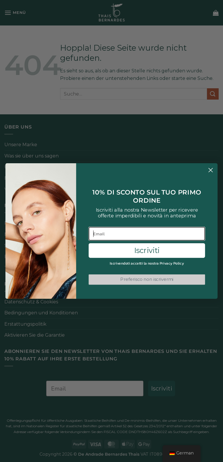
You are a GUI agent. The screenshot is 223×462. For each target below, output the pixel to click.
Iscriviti (147, 250)
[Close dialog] (210, 170)
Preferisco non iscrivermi (146, 279)
